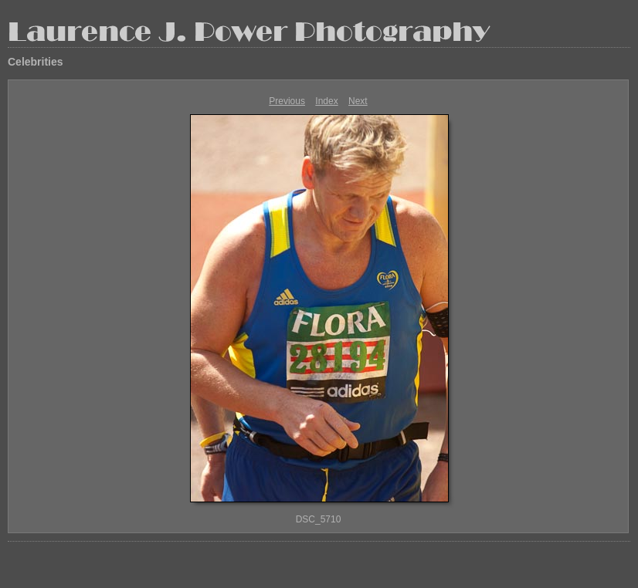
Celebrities (35, 62)
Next (358, 101)
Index (326, 101)
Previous (287, 101)
